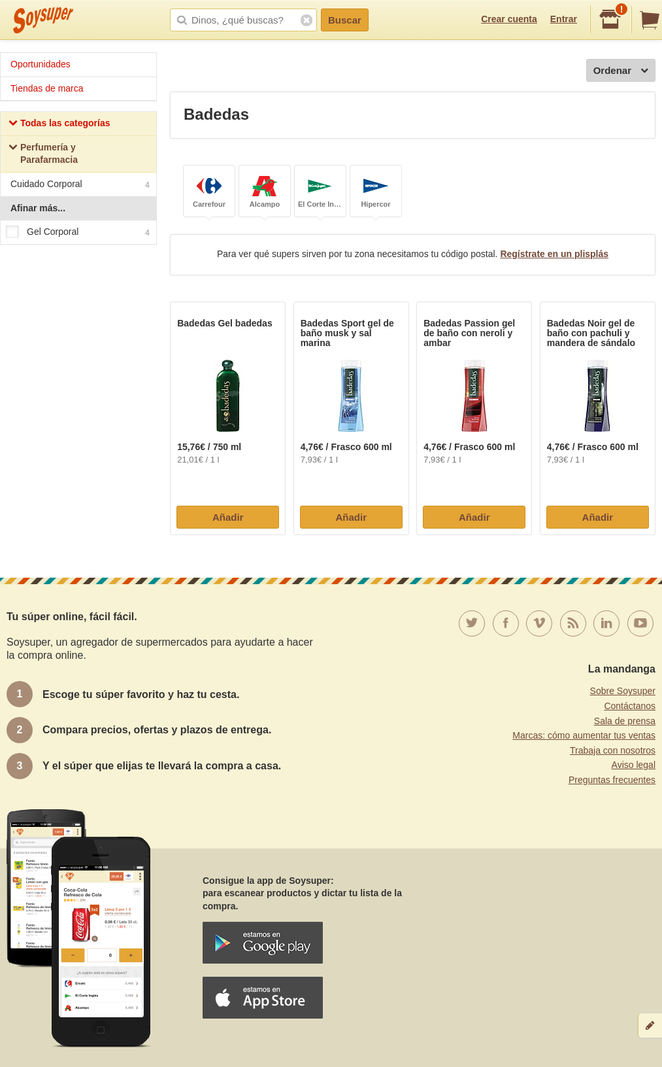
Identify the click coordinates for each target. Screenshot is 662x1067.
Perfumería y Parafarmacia (43, 154)
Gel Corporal (78, 232)
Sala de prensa (624, 721)
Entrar (563, 19)
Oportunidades (40, 64)
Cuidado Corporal (80, 185)
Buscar (344, 20)
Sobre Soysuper (622, 691)
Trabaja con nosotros (612, 750)
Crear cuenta (509, 19)
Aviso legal (633, 765)
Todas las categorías (59, 124)
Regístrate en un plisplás (554, 254)
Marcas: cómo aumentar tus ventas (583, 735)
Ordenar (620, 71)
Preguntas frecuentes (612, 780)
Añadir (228, 517)
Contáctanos (629, 706)
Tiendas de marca (47, 88)
